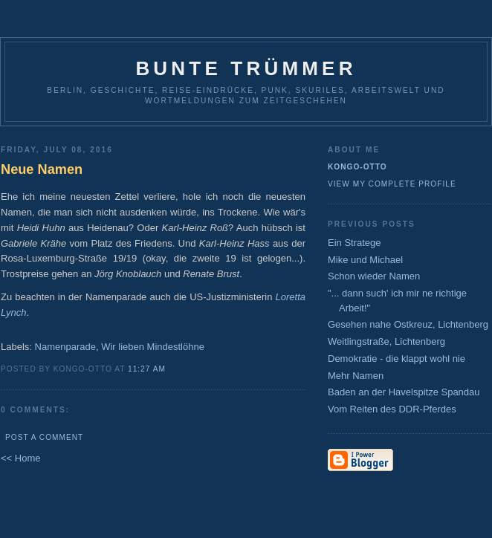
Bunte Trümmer (245, 68)
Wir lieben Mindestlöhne (152, 346)
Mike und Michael (365, 259)
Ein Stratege (354, 242)
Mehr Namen (355, 375)
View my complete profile (392, 184)
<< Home (20, 458)
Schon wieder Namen (374, 276)
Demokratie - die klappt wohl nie (396, 358)
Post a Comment (44, 437)
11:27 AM (147, 369)
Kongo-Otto (357, 167)
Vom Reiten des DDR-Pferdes (392, 409)
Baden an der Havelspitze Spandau (404, 392)
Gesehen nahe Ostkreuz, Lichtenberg (408, 324)
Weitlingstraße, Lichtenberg (386, 341)
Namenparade (65, 346)
